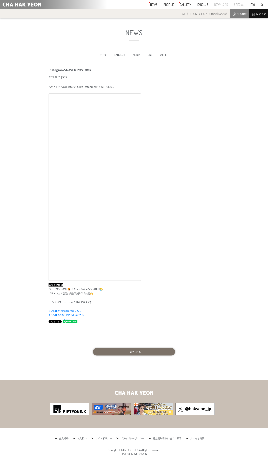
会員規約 (65, 438)
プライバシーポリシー (132, 438)
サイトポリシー (103, 438)
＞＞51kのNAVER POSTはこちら (66, 315)
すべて (103, 54)
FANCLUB (119, 54)
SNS (150, 54)
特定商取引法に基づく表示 (165, 438)
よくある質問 (195, 438)
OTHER (164, 54)
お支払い (83, 438)
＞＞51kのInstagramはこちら (65, 310)
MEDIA (136, 54)
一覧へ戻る (134, 352)
